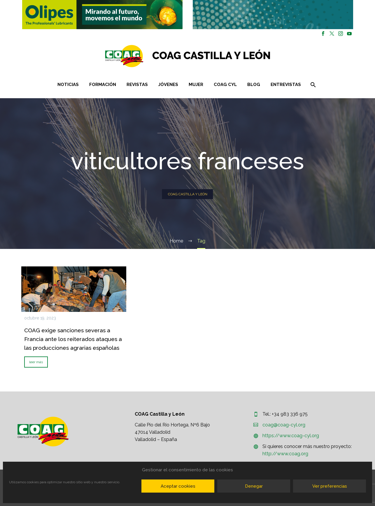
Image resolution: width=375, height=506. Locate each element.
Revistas (137, 84)
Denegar (254, 486)
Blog (253, 84)
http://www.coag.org (285, 453)
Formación (102, 84)
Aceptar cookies (178, 486)
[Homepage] (222, 56)
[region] (102, 14)
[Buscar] (312, 84)
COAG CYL (225, 84)
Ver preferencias (329, 486)
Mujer (196, 84)
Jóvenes (168, 84)
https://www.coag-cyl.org (290, 435)
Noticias (68, 84)
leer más (36, 362)
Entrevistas (286, 84)
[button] (102, 14)
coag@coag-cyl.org (283, 425)
